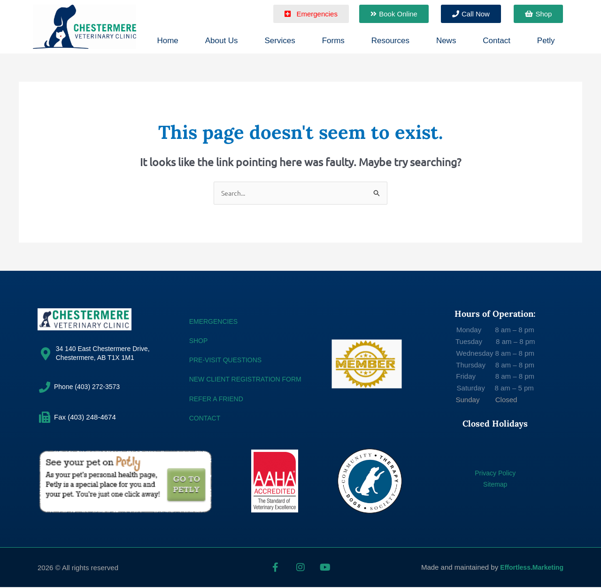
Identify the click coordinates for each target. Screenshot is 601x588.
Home (167, 40)
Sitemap (495, 485)
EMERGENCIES (215, 322)
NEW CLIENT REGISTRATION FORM (249, 380)
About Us (221, 40)
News (446, 40)
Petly (546, 40)
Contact (496, 40)
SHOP (199, 341)
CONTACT (206, 418)
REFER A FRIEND (218, 399)
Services (280, 40)
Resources (390, 40)
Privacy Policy (495, 473)
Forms (333, 40)
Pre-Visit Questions (228, 361)
